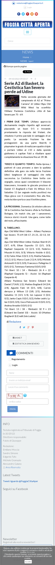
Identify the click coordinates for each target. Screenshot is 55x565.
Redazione (15, 321)
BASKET (17, 337)
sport (31, 61)
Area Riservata (11, 467)
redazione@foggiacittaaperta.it (27, 3)
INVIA (13, 409)
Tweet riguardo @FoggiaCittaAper (20, 481)
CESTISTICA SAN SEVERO (26, 343)
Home (26, 57)
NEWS (23, 61)
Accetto (28, 562)
